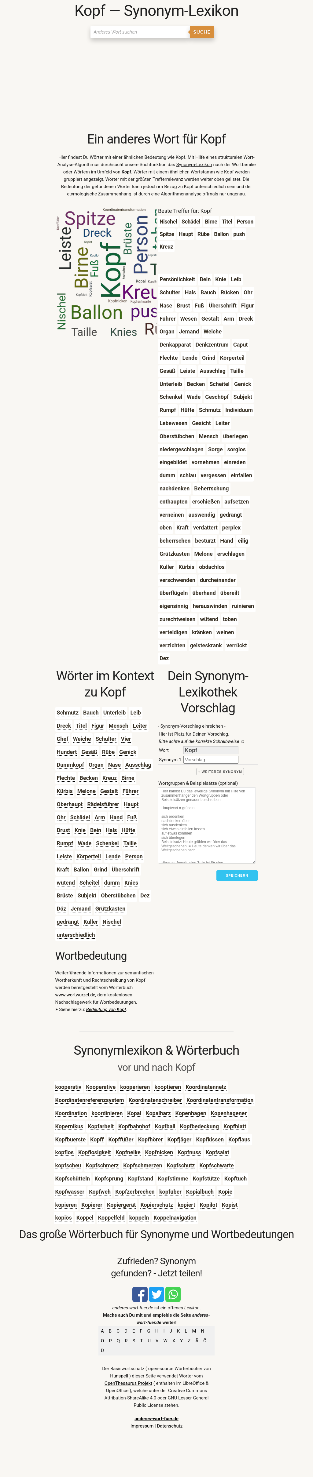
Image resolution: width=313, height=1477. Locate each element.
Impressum (142, 1426)
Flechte (66, 778)
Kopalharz (158, 1113)
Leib (135, 712)
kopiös (63, 1217)
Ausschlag (138, 765)
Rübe (108, 752)
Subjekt (87, 895)
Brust (63, 830)
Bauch (91, 712)
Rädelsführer (103, 804)
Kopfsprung (108, 1178)
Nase (114, 765)
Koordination (71, 1113)
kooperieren (135, 1087)
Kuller (90, 922)
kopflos (64, 1152)
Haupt (131, 804)
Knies (131, 882)
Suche (202, 32)
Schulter (106, 739)
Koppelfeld (111, 1217)
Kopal (134, 1113)
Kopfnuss (189, 1152)
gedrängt (68, 922)
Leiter (140, 725)
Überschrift (125, 869)
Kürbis (65, 791)
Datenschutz (169, 1426)
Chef (62, 739)
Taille (130, 843)
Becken (88, 778)
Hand (116, 817)
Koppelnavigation (175, 1217)
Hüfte (128, 830)
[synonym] (210, 759)
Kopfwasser (70, 1191)
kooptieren (167, 1087)
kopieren (66, 1205)
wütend (66, 882)
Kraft (63, 869)
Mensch (118, 725)
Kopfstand (140, 1178)
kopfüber (170, 1191)
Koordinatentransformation (219, 1100)
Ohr (61, 817)
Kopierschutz (156, 1205)
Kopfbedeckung (199, 1126)
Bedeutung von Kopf (106, 1009)
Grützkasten (110, 908)
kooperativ (68, 1087)
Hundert (67, 752)
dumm (112, 882)
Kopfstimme (173, 1178)
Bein (95, 830)
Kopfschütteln (72, 1178)
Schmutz (68, 712)
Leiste (64, 856)
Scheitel (89, 882)
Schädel (80, 817)
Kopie (225, 1191)
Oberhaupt (70, 804)
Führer (131, 791)
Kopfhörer (150, 1139)
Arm (99, 817)
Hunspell (119, 1376)
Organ (96, 765)
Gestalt (109, 791)
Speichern (237, 875)
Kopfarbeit (101, 1126)
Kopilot (208, 1205)
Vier (126, 739)
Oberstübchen (118, 895)
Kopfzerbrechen (135, 1191)
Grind (100, 869)
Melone (86, 791)
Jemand (80, 908)
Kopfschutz (181, 1165)
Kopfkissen (210, 1139)
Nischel (111, 922)
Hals (111, 830)
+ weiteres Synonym (220, 771)
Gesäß (89, 752)
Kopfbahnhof (134, 1126)
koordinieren (107, 1113)
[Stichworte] (207, 825)
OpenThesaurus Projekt (128, 1383)
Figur (97, 725)
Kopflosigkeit (94, 1152)
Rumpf (65, 843)
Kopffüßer (121, 1139)
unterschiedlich (76, 935)
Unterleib (114, 712)
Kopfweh (100, 1191)
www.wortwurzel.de (75, 995)
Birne (127, 778)
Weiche (82, 739)
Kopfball (165, 1126)
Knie (80, 830)
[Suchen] (140, 32)
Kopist (230, 1205)
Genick (127, 752)
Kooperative (101, 1087)
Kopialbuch (200, 1191)
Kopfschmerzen (142, 1165)
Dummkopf (70, 765)
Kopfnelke (128, 1152)
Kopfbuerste (70, 1139)
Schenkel (107, 843)
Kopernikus (69, 1126)
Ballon (81, 869)
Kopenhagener (229, 1113)
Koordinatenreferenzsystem (89, 1100)
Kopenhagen (190, 1113)
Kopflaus (239, 1139)
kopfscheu (68, 1165)
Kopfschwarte (217, 1165)
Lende (112, 856)
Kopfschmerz (102, 1165)
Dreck (64, 725)
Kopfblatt (234, 1126)
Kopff (97, 1139)
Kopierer (91, 1205)
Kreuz (109, 778)
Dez (145, 895)
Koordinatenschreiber (155, 1100)
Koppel (85, 1217)
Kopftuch (235, 1178)
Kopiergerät (121, 1205)
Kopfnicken (159, 1152)
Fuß (132, 817)
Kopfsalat (217, 1152)
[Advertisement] (157, 85)
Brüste (65, 895)
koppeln (139, 1217)
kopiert (186, 1205)
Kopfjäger (180, 1139)
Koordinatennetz (206, 1087)
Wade (84, 843)
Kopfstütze (206, 1178)
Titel (81, 725)
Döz (61, 908)
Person (133, 856)
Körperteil (88, 856)
